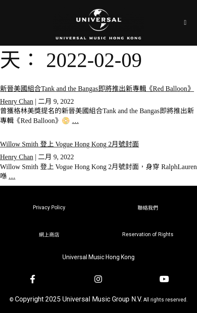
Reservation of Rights (147, 234)
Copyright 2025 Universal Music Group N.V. (78, 299)
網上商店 (49, 235)
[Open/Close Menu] (185, 22)
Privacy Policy (49, 208)
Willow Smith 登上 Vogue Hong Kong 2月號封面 (69, 144)
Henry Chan (16, 101)
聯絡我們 (148, 208)
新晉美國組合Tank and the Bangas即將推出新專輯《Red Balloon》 (97, 88)
